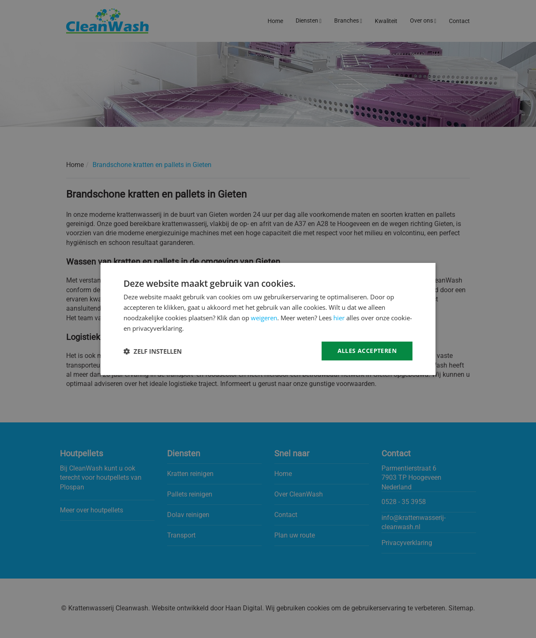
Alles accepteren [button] (367, 351)
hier (339, 318)
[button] (153, 351)
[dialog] (268, 319)
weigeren (264, 318)
